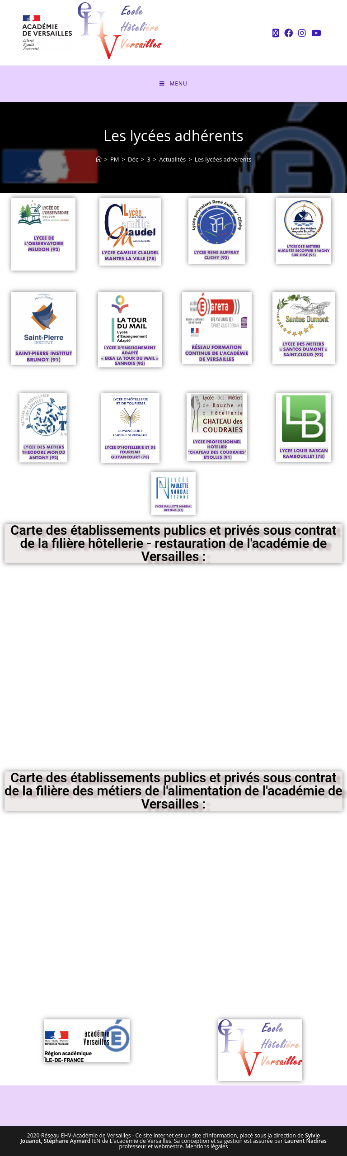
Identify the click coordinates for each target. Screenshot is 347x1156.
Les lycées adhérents (223, 159)
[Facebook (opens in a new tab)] (288, 33)
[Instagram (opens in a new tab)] (302, 33)
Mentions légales (207, 1146)
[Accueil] (99, 159)
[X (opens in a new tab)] (275, 33)
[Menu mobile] (173, 84)
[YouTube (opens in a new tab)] (315, 33)
